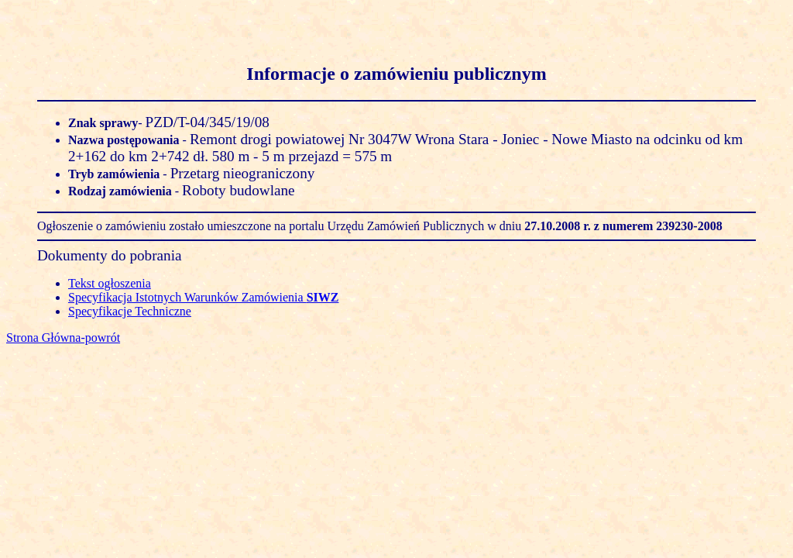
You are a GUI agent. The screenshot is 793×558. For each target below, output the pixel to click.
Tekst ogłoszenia (109, 283)
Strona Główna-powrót (63, 337)
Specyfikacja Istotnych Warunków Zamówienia (203, 297)
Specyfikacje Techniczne (129, 311)
